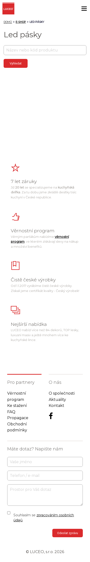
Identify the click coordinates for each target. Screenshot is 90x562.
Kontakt (56, 405)
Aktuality (57, 399)
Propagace (17, 418)
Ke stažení (17, 405)
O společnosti (62, 393)
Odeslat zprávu (67, 533)
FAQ (11, 412)
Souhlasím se (43, 517)
